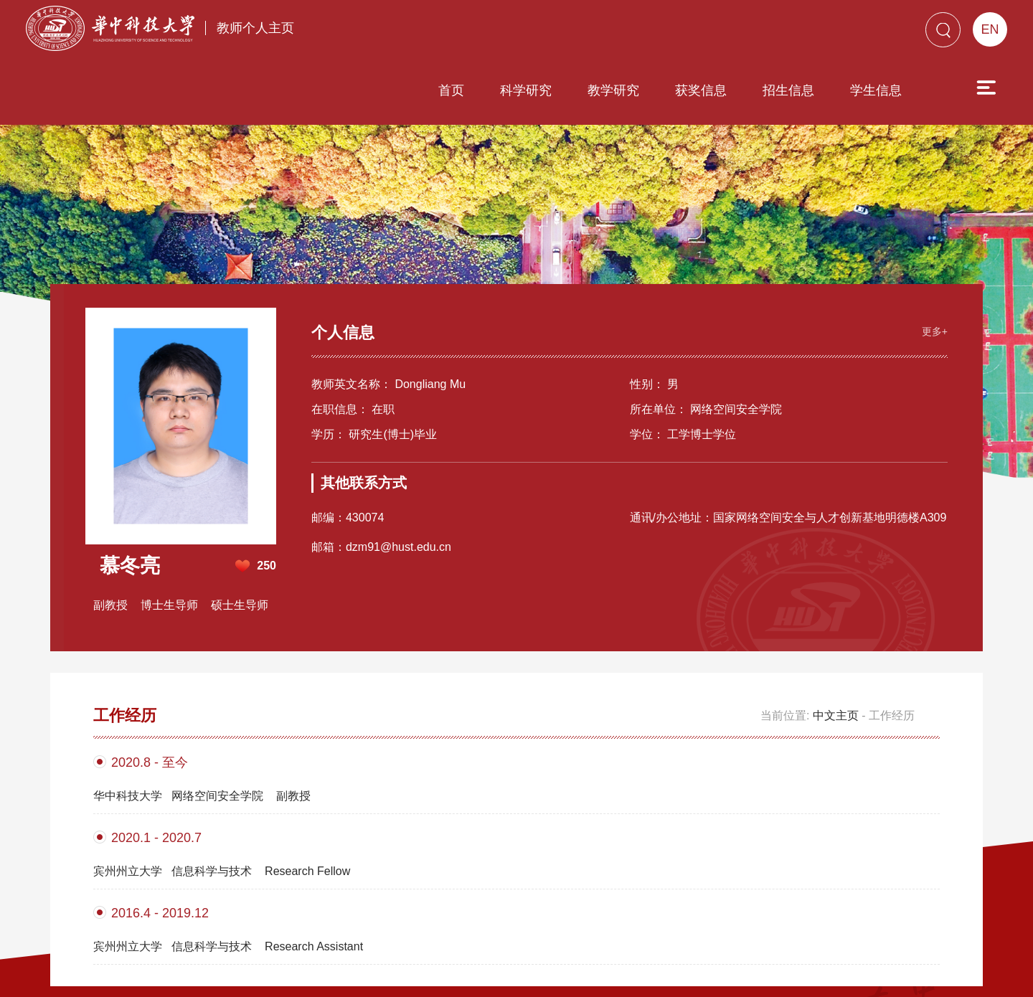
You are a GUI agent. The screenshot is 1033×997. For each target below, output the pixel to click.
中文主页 (836, 625)
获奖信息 (619, 34)
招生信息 (706, 34)
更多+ (927, 237)
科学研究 (444, 34)
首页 (369, 34)
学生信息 (794, 34)
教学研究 (531, 34)
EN (990, 29)
